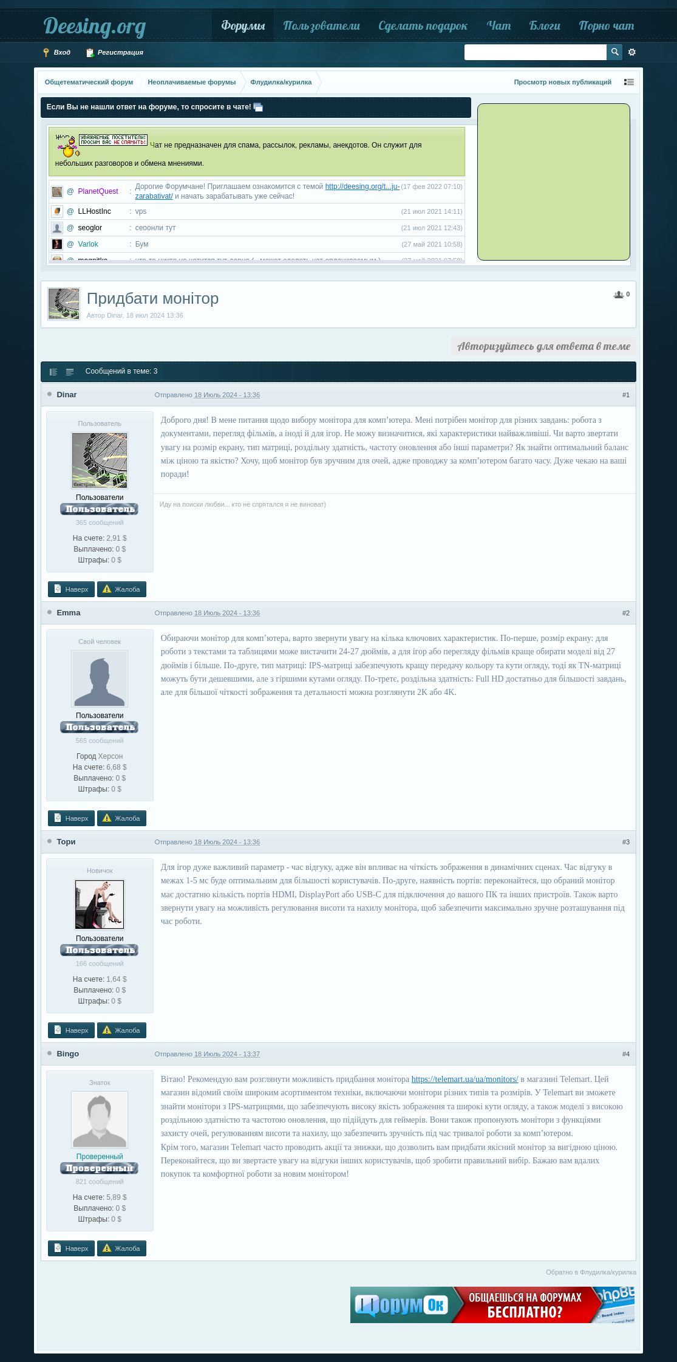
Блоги (544, 25)
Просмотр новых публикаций (563, 82)
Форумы (243, 25)
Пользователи (321, 25)
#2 (626, 613)
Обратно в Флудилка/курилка (591, 1272)
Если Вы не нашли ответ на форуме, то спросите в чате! (149, 107)
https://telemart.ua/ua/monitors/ (465, 1079)
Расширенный (632, 52)
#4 (626, 1054)
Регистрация (114, 53)
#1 (626, 395)
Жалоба (121, 589)
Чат (498, 25)
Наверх (70, 589)
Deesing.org (94, 25)
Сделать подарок (423, 25)
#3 (626, 842)
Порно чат (606, 25)
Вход (55, 53)
